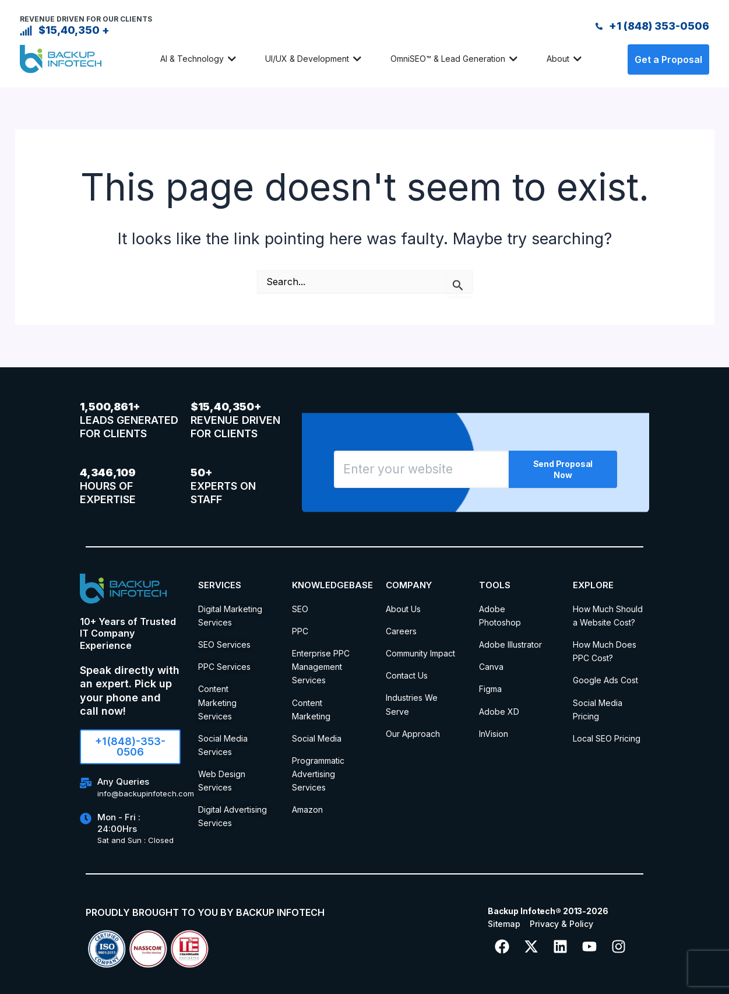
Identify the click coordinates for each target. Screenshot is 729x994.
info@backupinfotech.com (145, 793)
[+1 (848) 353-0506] (599, 26)
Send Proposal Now (563, 469)
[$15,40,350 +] (26, 30)
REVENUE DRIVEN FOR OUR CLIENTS (86, 19)
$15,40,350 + (74, 30)
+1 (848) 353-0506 (659, 26)
